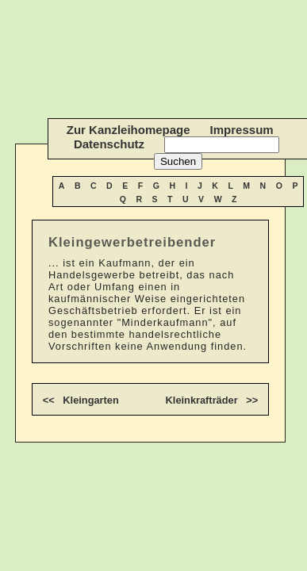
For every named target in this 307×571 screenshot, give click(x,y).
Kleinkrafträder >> (212, 400)
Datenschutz (109, 144)
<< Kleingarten (81, 400)
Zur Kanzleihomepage (128, 129)
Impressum (242, 129)
